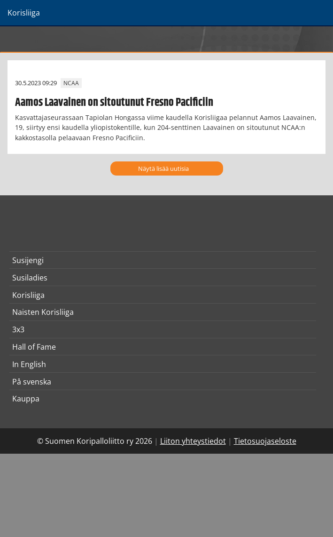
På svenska (31, 382)
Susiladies (29, 278)
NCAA (71, 83)
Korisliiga (28, 295)
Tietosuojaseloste (265, 441)
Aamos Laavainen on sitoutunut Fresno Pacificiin (114, 102)
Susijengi (28, 260)
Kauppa (25, 398)
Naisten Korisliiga (43, 312)
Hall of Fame (34, 347)
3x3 (18, 329)
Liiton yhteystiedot (193, 441)
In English (29, 364)
